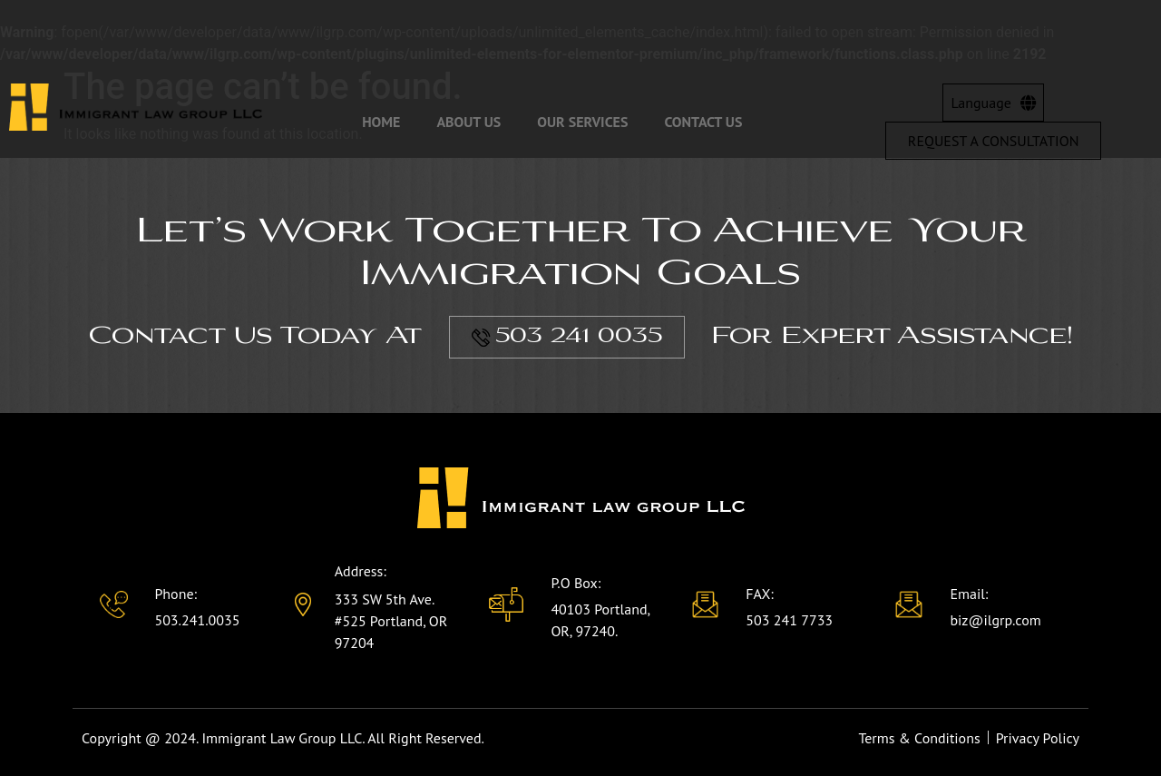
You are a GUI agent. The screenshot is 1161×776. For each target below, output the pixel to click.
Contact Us (703, 122)
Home (381, 122)
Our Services (582, 122)
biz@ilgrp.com (995, 620)
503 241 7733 (789, 620)
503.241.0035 (196, 620)
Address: (360, 571)
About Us (468, 122)
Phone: (175, 593)
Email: (969, 593)
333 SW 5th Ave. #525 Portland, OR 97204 (391, 621)
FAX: (760, 593)
